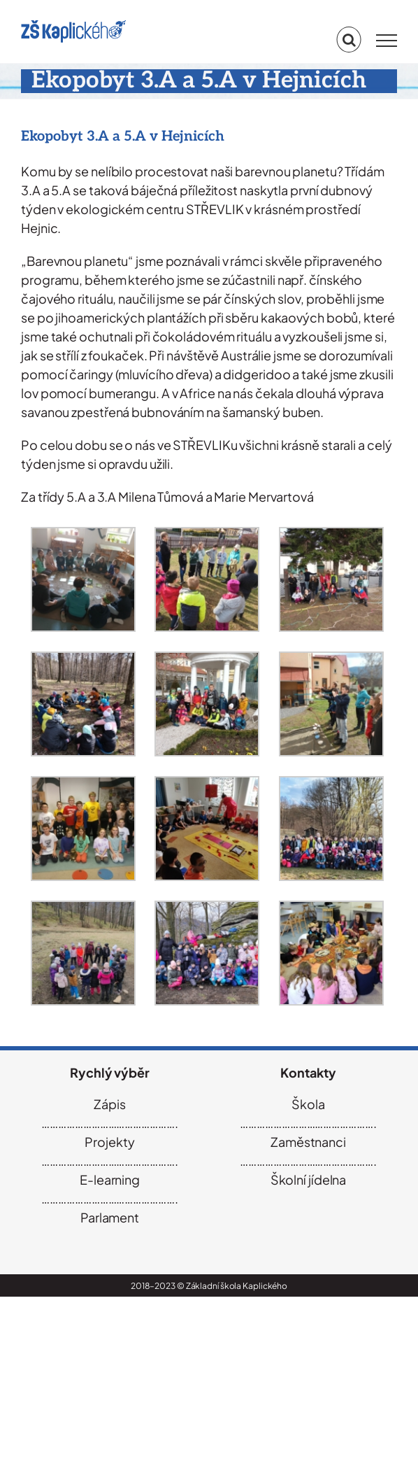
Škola (308, 1104)
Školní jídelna (309, 1179)
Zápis (110, 1104)
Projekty (109, 1142)
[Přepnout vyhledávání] (349, 40)
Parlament (109, 1217)
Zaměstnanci (308, 1142)
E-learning (110, 1179)
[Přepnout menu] (387, 40)
